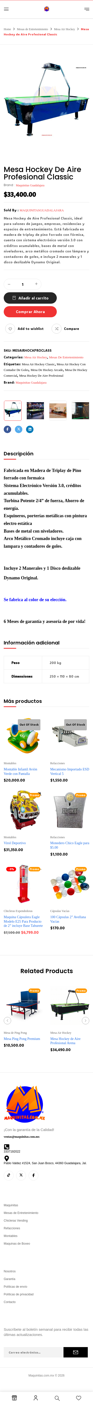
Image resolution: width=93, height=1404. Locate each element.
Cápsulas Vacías (59, 911)
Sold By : (11, 210)
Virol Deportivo (15, 843)
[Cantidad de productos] (22, 284)
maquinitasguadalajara (42, 210)
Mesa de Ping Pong (15, 1033)
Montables (10, 763)
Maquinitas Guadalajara (30, 185)
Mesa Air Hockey (64, 29)
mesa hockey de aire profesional (41, 375)
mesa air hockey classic (38, 364)
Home (7, 29)
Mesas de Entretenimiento (32, 29)
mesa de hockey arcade (47, 370)
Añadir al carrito (33, 298)
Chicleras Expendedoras (18, 911)
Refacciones (57, 763)
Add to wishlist (31, 328)
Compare (71, 328)
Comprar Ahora (30, 311)
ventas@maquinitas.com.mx (22, 1136)
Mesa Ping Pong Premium (22, 1039)
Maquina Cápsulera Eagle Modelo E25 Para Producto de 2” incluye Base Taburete (23, 921)
